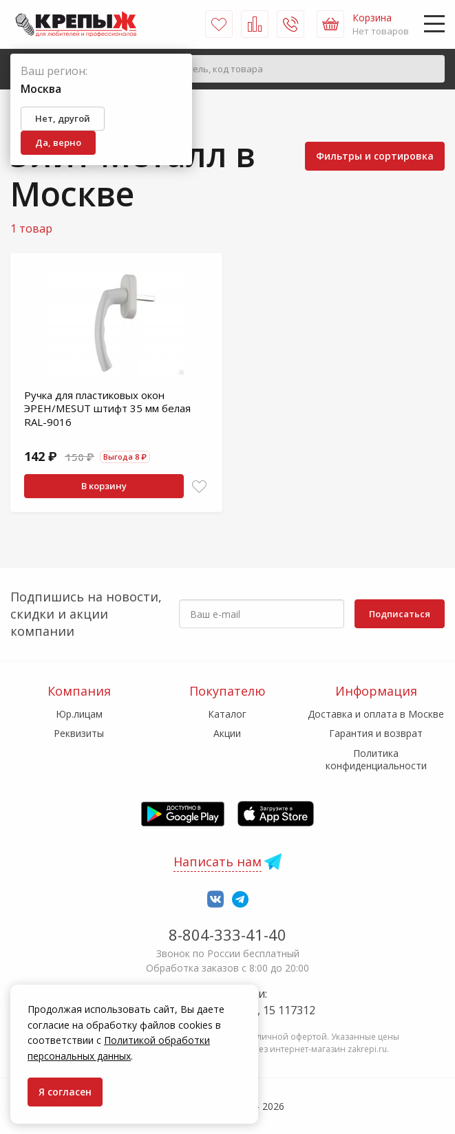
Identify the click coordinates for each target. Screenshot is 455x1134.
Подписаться (399, 614)
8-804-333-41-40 (227, 934)
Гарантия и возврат (376, 733)
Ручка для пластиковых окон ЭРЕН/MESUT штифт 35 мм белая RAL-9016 (107, 408)
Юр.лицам (79, 713)
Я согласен (65, 1091)
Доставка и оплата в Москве (376, 713)
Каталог (227, 713)
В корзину (104, 486)
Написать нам (217, 861)
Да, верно (58, 142)
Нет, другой (62, 118)
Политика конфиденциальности (376, 759)
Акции (227, 733)
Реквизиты (79, 733)
